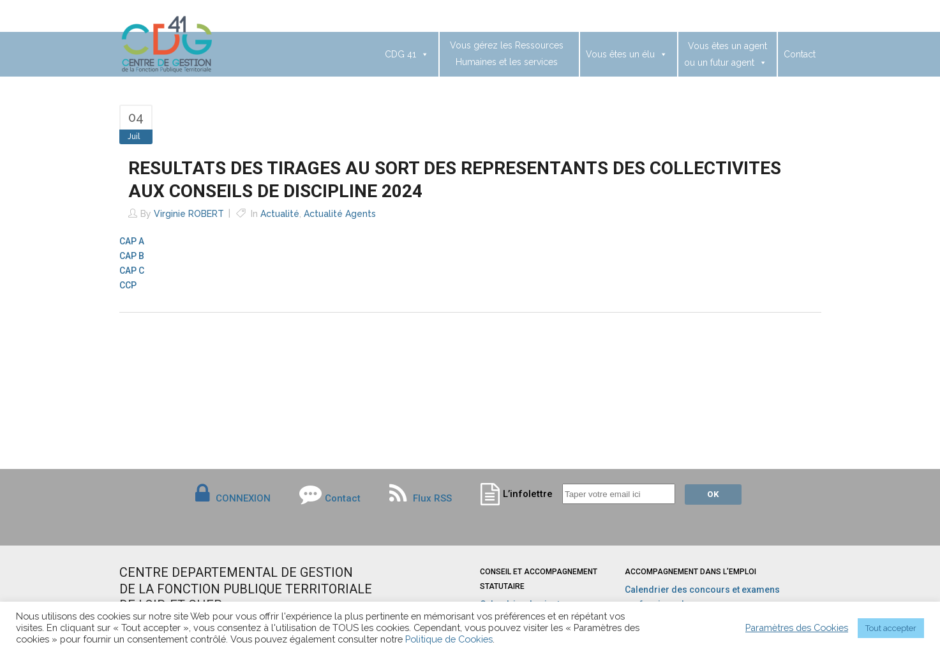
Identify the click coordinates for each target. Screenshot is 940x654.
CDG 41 (407, 54)
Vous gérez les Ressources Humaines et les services (506, 53)
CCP (128, 285)
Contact (800, 54)
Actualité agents (340, 214)
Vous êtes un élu (627, 54)
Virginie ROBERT (189, 214)
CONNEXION (243, 498)
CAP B (131, 256)
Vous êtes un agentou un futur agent (725, 54)
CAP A (131, 241)
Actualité (279, 214)
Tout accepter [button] (890, 628)
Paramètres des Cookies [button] (796, 627)
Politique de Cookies (449, 639)
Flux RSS (420, 498)
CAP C (131, 270)
